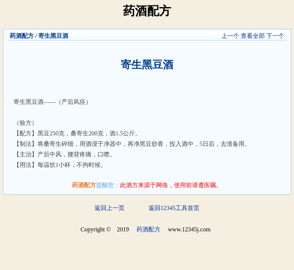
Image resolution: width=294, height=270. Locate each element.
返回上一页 (109, 208)
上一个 (230, 36)
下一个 (275, 36)
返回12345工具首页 (174, 208)
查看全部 (253, 36)
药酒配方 (22, 36)
